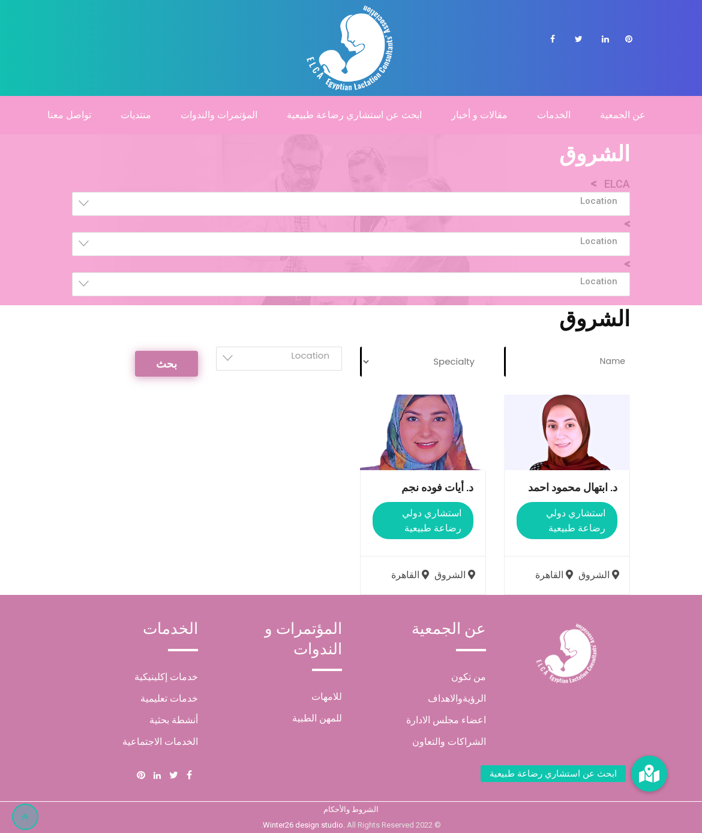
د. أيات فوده (437, 487)
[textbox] (347, 201)
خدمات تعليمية (169, 698)
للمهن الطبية (317, 718)
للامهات (326, 696)
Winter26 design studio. (305, 824)
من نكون (468, 676)
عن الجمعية (623, 115)
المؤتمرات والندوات (219, 115)
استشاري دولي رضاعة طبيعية (575, 520)
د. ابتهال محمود (572, 487)
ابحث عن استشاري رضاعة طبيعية (354, 115)
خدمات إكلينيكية (166, 676)
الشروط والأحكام (351, 809)
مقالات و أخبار (479, 115)
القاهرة (555, 575)
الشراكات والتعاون (449, 741)
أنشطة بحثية (173, 720)
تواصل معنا (69, 115)
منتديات (136, 115)
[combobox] (351, 204)
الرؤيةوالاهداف (457, 698)
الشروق (600, 575)
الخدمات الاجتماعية (160, 741)
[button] (649, 774)
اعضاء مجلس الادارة (446, 720)
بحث (166, 363)
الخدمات (554, 115)
